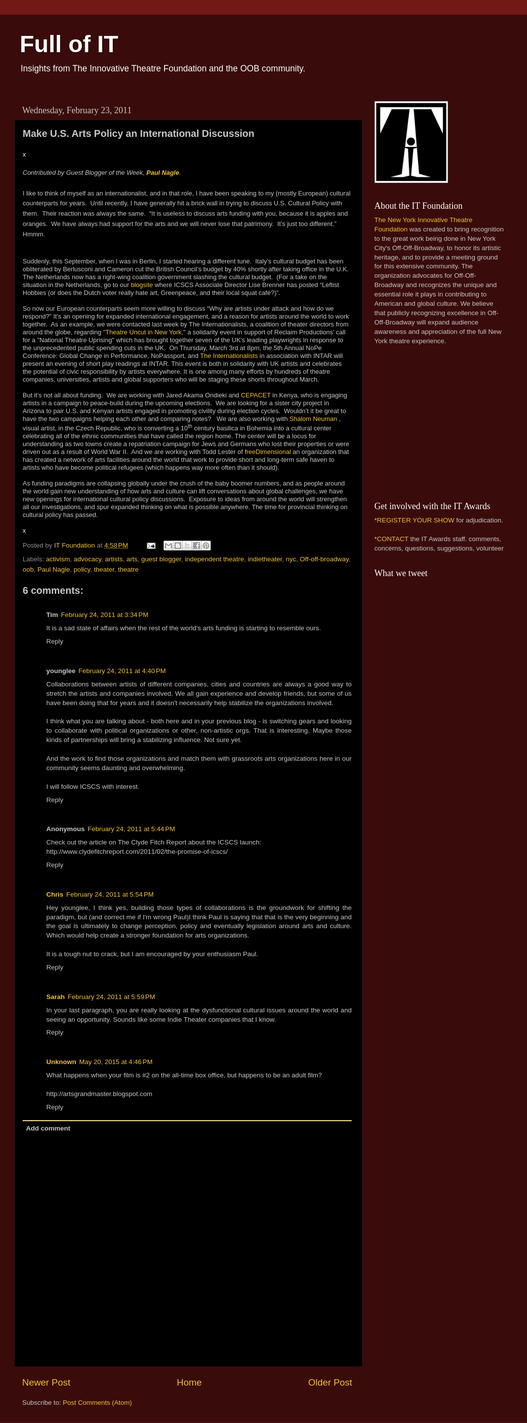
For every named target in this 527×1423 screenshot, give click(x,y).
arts (132, 559)
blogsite (142, 285)
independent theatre (214, 559)
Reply (55, 641)
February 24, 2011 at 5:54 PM (110, 894)
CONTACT (392, 539)
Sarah (55, 997)
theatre (128, 569)
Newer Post (46, 1382)
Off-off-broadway (324, 559)
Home (189, 1382)
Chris (55, 894)
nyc (291, 559)
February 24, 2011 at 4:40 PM (121, 671)
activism (58, 559)
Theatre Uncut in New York (143, 332)
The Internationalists (229, 355)
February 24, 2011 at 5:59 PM (111, 997)
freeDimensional (268, 451)
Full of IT (69, 44)
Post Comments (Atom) (97, 1402)
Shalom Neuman (313, 418)
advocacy (87, 559)
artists (114, 559)
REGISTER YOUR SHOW (415, 520)
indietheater (265, 559)
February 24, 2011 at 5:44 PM (131, 829)
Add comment (48, 1128)
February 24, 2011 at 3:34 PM (104, 614)
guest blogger (161, 559)
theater (104, 569)
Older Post (330, 1382)
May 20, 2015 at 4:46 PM (116, 1062)
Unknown (61, 1062)
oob (28, 569)
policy (82, 569)
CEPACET (255, 395)
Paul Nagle (162, 172)
